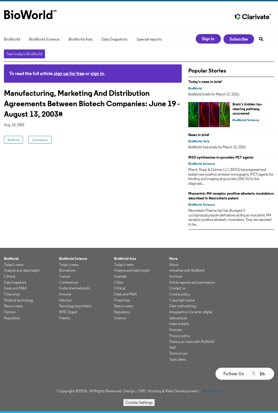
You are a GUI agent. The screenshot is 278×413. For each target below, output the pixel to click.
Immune (65, 294)
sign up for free (69, 73)
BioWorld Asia (80, 39)
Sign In (208, 38)
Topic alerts (177, 359)
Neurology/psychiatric (75, 306)
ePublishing (211, 390)
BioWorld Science (44, 39)
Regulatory (12, 318)
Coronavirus (40, 140)
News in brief (198, 134)
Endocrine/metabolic (74, 288)
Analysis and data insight (21, 270)
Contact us (177, 288)
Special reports (149, 39)
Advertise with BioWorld (187, 270)
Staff (172, 347)
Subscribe (239, 39)
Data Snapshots (114, 39)
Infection (65, 300)
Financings (12, 294)
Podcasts (175, 329)
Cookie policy (179, 294)
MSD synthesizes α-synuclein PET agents (220, 157)
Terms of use (178, 353)
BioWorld (12, 39)
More (173, 258)
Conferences (68, 282)
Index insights (179, 323)
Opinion (10, 312)
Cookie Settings (139, 402)
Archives (175, 276)
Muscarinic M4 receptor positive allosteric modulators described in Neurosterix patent (231, 195)
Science (120, 318)
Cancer (64, 276)
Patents (64, 318)
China (118, 282)
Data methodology (183, 306)
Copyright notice (182, 300)
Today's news (13, 264)
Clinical (9, 276)
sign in (97, 73)
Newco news (13, 306)
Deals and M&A (15, 288)
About (173, 264)
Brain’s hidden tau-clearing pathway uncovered (247, 109)
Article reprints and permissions (192, 282)
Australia (120, 276)
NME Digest (68, 312)
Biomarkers (67, 270)
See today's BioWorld (24, 53)
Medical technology (18, 300)
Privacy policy (179, 335)
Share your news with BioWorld (191, 341)
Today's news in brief (205, 81)
